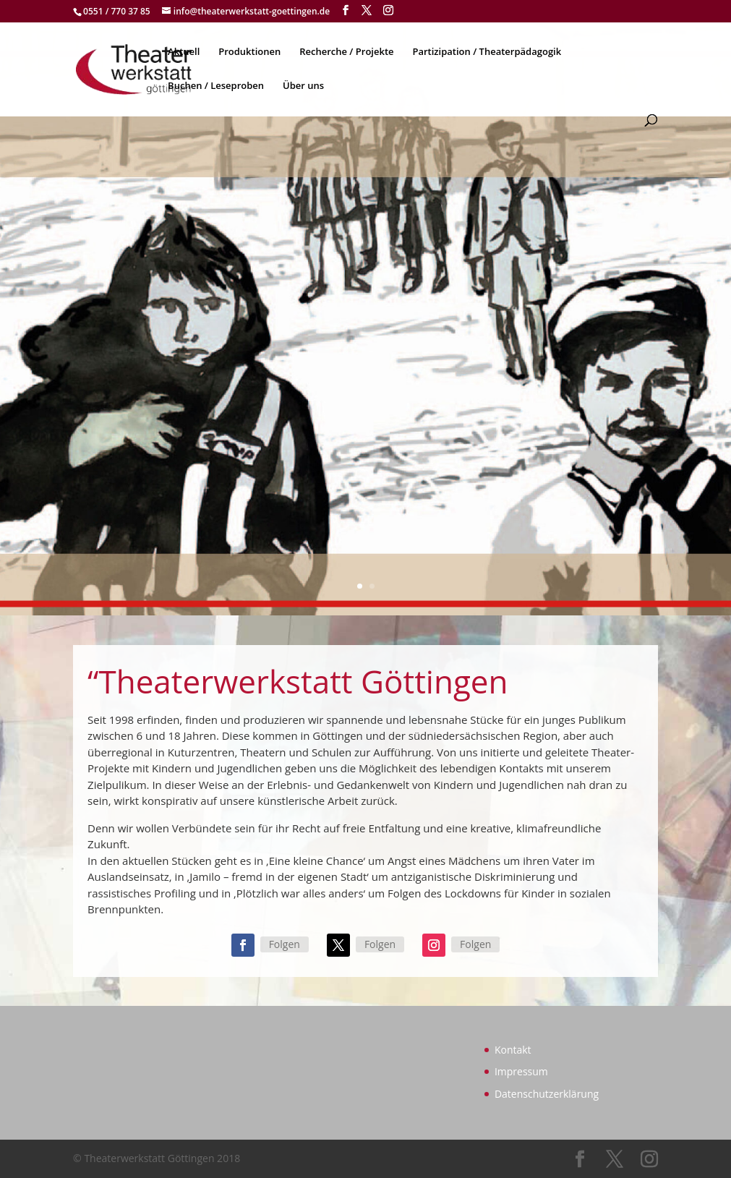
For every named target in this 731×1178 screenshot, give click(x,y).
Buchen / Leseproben (216, 86)
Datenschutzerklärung (547, 1094)
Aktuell (184, 52)
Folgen (284, 944)
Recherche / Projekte (346, 52)
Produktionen (249, 52)
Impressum (521, 1071)
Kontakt (513, 1050)
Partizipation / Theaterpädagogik (486, 52)
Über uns (303, 86)
